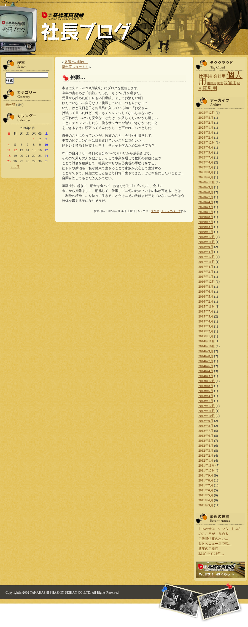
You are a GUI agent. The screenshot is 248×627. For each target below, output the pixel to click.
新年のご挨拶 (208, 549)
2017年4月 (205, 267)
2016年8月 (205, 287)
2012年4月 (205, 446)
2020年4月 (205, 202)
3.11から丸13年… (211, 553)
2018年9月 (205, 247)
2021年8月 (205, 172)
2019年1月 (205, 232)
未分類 (10, 105)
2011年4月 (205, 500)
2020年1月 (205, 212)
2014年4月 (205, 371)
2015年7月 (205, 311)
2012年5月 (205, 441)
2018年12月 (206, 237)
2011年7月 (205, 485)
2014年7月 (205, 361)
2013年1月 (205, 401)
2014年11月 (206, 341)
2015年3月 (205, 326)
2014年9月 (205, 351)
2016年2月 (205, 301)
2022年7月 (205, 157)
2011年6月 (205, 490)
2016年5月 (205, 296)
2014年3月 (205, 376)
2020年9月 (205, 187)
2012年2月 (205, 455)
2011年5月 (205, 495)
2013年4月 (205, 396)
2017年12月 (206, 257)
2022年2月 (205, 167)
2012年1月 (205, 460)
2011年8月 (205, 480)
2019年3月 (205, 227)
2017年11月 (206, 262)
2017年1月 (205, 277)
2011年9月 (205, 475)
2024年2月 (205, 137)
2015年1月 (205, 336)
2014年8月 (205, 356)
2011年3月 (205, 505)
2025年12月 (206, 113)
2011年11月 (206, 465)
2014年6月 (205, 366)
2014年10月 (206, 346)
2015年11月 (206, 306)
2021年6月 (205, 177)
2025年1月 (205, 127)
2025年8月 (205, 118)
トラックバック (170, 211)
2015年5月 (205, 316)
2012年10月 (206, 416)
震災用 (209, 88)
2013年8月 (205, 386)
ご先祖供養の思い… (213, 539)
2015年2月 (205, 331)
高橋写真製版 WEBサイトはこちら (220, 570)
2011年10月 (206, 470)
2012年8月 (205, 426)
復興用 (211, 83)
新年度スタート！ (75, 67)
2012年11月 (206, 411)
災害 (220, 83)
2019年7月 (205, 222)
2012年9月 (205, 421)
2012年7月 (205, 431)
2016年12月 (206, 282)
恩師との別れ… (76, 62)
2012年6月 (205, 436)
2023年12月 (206, 142)
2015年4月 (205, 321)
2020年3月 (205, 207)
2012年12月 (206, 406)
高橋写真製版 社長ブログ (86, 27)
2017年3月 (205, 272)
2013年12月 (206, 381)
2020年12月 (206, 182)
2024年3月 (205, 132)
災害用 (230, 83)
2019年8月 (205, 217)
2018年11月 (206, 242)
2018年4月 (205, 252)
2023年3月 (205, 152)
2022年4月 (205, 162)
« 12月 (15, 167)
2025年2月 (205, 123)
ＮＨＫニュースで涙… (214, 544)
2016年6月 (205, 291)
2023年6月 (205, 147)
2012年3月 (205, 451)
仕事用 (205, 76)
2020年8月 (205, 192)
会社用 (219, 76)
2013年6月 (205, 391)
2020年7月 (205, 197)
